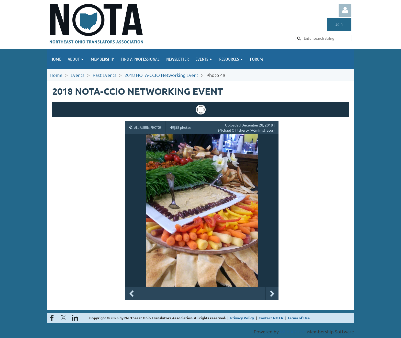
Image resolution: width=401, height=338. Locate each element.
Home (56, 75)
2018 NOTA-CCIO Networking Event (161, 75)
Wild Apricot (293, 331)
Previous (131, 293)
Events (77, 75)
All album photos (147, 127)
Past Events (104, 75)
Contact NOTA (271, 317)
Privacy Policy (242, 317)
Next (272, 293)
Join (339, 24)
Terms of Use (298, 317)
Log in (345, 10)
